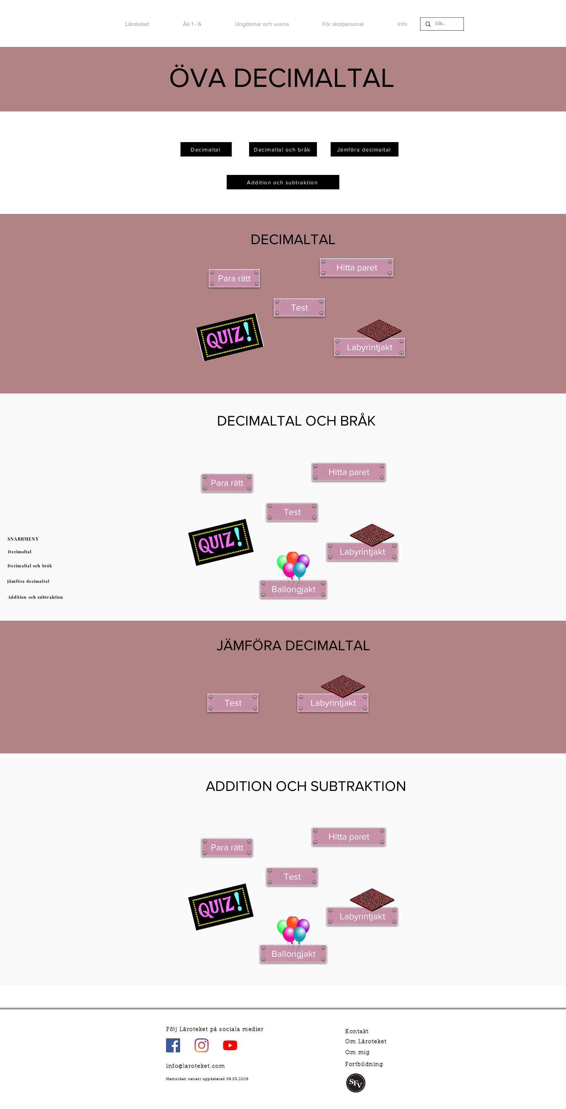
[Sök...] (441, 24)
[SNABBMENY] (23, 538)
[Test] (299, 307)
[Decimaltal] (20, 551)
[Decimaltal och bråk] (30, 565)
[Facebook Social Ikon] (173, 1045)
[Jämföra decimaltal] (29, 581)
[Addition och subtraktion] (36, 597)
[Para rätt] (234, 278)
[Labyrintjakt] (369, 347)
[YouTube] (230, 1045)
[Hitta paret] (356, 267)
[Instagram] (202, 1045)
